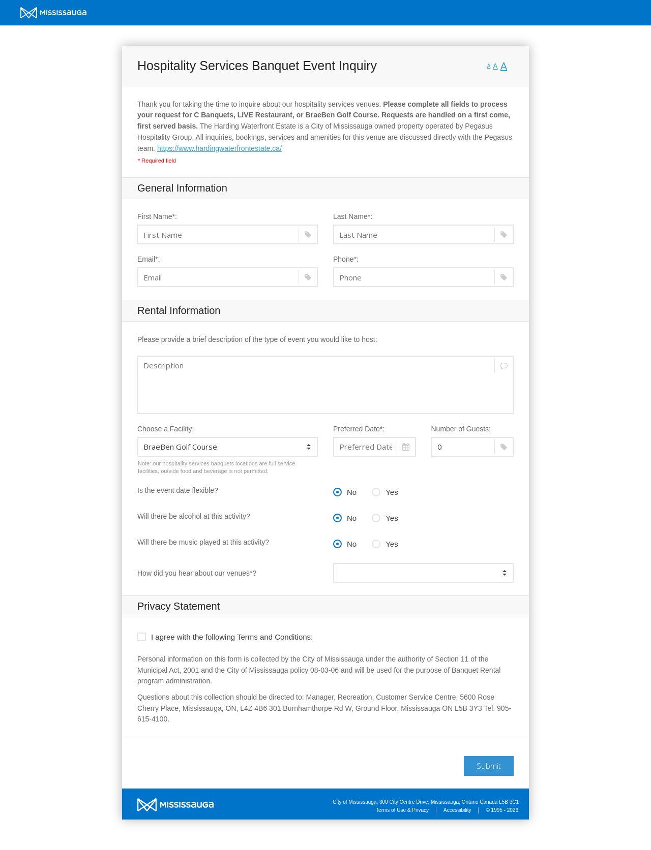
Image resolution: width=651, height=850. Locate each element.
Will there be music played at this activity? (203, 542)
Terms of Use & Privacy (402, 810)
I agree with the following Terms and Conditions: (225, 635)
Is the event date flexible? (177, 490)
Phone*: (346, 259)
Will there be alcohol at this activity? (193, 516)
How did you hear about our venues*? (196, 573)
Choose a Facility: (165, 429)
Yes (385, 490)
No (345, 490)
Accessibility (457, 810)
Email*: (148, 259)
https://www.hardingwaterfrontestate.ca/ (219, 148)
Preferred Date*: (358, 429)
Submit (489, 766)
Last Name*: (352, 216)
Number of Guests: (461, 429)
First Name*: (157, 216)
